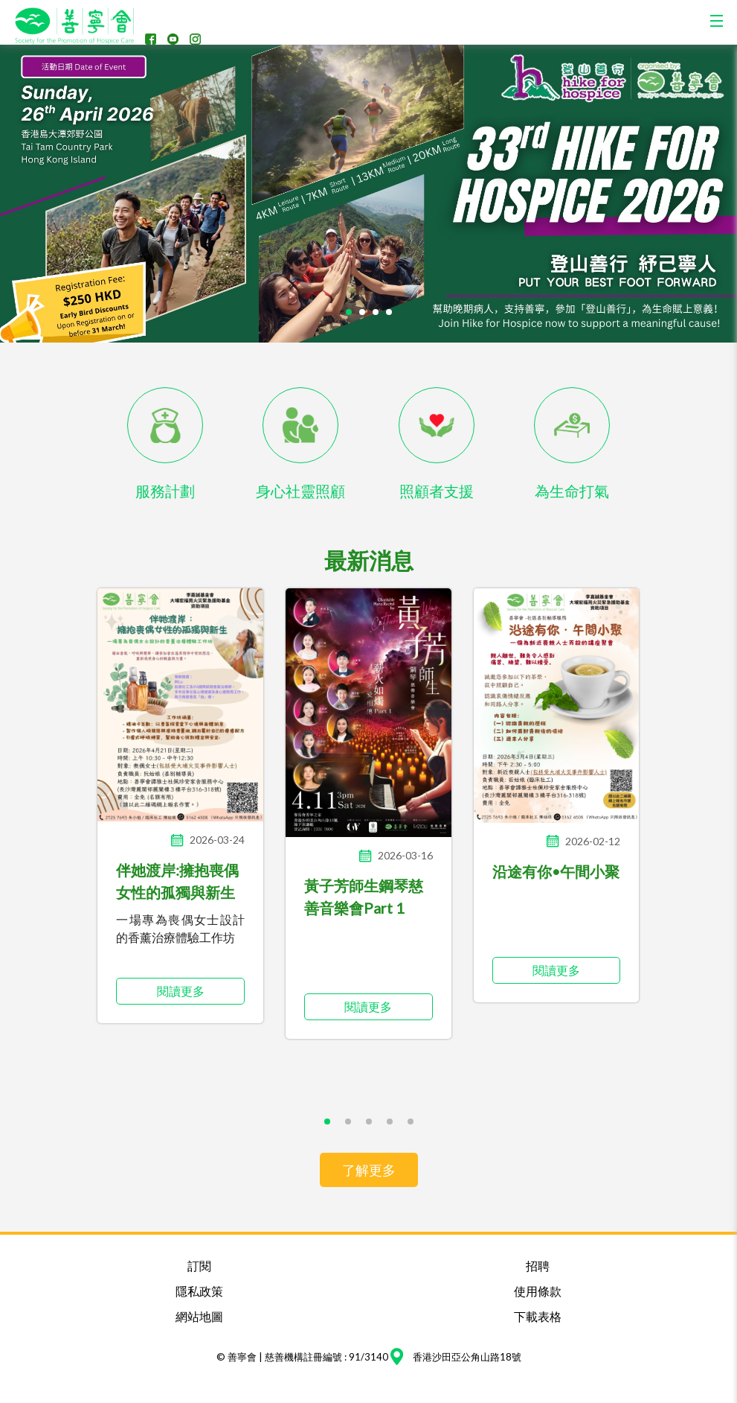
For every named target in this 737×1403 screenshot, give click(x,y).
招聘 (538, 1266)
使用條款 (537, 1291)
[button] (349, 312)
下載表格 (537, 1316)
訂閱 (199, 1266)
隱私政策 (199, 1291)
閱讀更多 (181, 991)
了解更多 (369, 1170)
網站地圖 (199, 1316)
